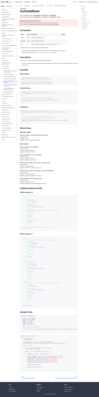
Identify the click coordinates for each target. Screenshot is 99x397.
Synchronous (84, 11)
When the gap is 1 (85, 26)
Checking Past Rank (8, 91)
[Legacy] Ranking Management (6, 63)
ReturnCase (83, 17)
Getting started (18, 1)
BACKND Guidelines (6, 14)
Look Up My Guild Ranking (10, 78)
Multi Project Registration (8, 28)
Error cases (84, 21)
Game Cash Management (8, 107)
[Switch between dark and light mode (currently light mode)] (86, 2)
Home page (40, 387)
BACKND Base (4, 10)
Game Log (4, 98)
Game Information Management (6, 48)
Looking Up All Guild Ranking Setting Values (10, 71)
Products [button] (34, 1)
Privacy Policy (68, 389)
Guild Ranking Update (9, 74)
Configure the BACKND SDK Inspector (8, 19)
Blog (38, 391)
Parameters (83, 6)
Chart (3, 100)
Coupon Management (7, 94)
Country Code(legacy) (7, 128)
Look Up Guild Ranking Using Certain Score (10, 85)
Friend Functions (6, 114)
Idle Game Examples (6, 38)
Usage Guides (12, 389)
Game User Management (8, 56)
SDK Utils (4, 132)
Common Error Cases (7, 41)
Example (82, 10)
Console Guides (12, 391)
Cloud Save (4, 53)
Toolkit (3, 139)
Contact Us (67, 391)
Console (39, 389)
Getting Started (5, 12)
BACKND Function (6, 130)
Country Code (5, 125)
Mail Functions (5, 116)
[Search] (93, 2)
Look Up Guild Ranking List (10, 76)
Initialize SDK (5, 22)
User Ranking (6, 66)
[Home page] (21, 6)
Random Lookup (6, 112)
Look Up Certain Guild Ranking (9, 82)
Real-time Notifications (7, 123)
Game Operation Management (9, 45)
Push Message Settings (7, 96)
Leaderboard (5, 60)
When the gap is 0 (85, 24)
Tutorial (4, 33)
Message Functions (6, 119)
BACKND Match (4, 135)
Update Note (82, 1)
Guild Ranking (6, 68)
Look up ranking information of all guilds (44, 52)
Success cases (84, 19)
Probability (4, 103)
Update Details (5, 16)
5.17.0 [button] (74, 1)
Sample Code (83, 28)
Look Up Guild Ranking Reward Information (9, 89)
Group (3, 58)
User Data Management (7, 51)
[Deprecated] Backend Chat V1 (8, 137)
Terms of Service (68, 387)
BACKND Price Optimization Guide (8, 36)
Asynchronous (84, 13)
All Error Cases (5, 43)
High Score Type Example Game (9, 30)
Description (83, 8)
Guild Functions (5, 121)
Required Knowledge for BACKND (7, 25)
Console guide (27, 1)
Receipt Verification (6, 105)
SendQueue (84, 15)
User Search (5, 110)
